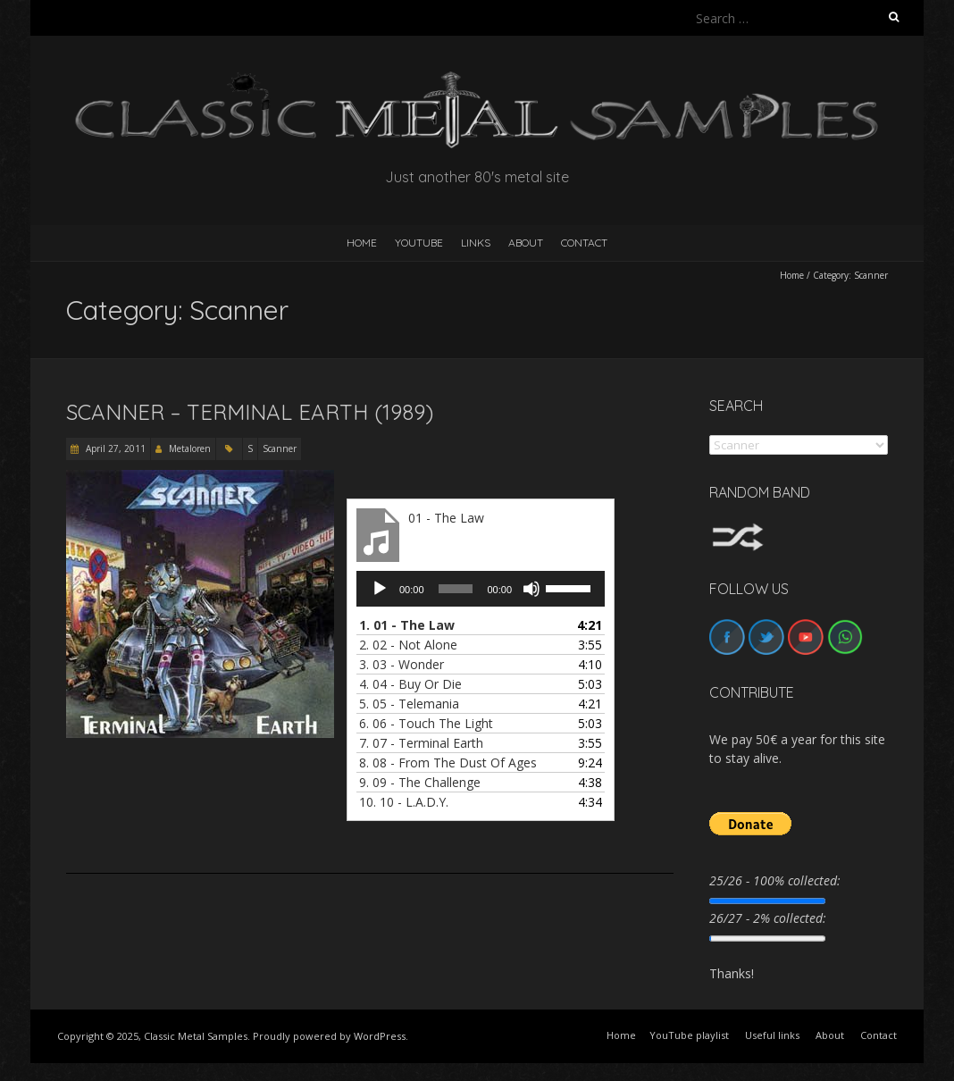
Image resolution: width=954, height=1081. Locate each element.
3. (401, 664)
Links (475, 242)
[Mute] (531, 589)
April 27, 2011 (114, 448)
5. (409, 703)
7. (421, 742)
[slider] (456, 588)
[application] (480, 589)
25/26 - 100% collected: (775, 880)
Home (792, 275)
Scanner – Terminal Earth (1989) (249, 411)
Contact (584, 242)
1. (407, 624)
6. (426, 723)
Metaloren (190, 448)
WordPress (380, 1036)
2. (408, 644)
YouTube (419, 242)
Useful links (772, 1035)
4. (410, 683)
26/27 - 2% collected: (767, 917)
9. (420, 782)
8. (448, 762)
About (525, 242)
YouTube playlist (689, 1035)
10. (403, 801)
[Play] (380, 589)
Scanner (280, 448)
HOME (362, 242)
